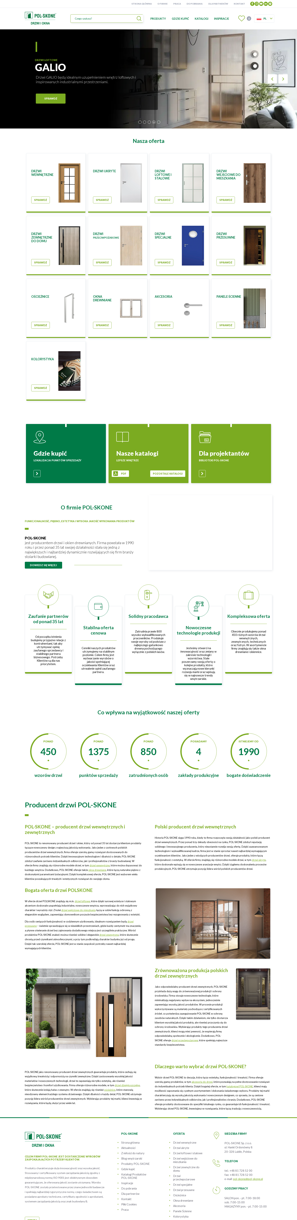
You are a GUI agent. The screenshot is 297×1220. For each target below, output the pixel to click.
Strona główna (141, 3)
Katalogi (201, 18)
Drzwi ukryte (181, 1147)
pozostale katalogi (168, 473)
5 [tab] (158, 122)
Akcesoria (179, 1205)
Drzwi (184, 1177)
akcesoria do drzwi (202, 1081)
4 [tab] (154, 122)
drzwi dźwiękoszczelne (127, 1085)
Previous (272, 79)
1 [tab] (139, 122)
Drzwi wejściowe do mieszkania (185, 1160)
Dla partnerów (218, 3)
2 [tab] (144, 122)
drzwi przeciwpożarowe (185, 1040)
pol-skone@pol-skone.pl (248, 1179)
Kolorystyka (180, 1216)
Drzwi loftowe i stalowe (187, 1153)
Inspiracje (221, 18)
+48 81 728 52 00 (241, 1170)
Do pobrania (194, 3)
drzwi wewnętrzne (100, 865)
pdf (123, 473)
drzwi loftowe (82, 901)
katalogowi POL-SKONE (240, 1086)
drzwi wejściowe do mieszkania (78, 910)
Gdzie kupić (180, 18)
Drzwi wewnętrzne (184, 1142)
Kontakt (239, 3)
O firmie (162, 3)
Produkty (158, 18)
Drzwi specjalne (182, 1184)
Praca (177, 3)
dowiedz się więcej (43, 565)
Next (283, 79)
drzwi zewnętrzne (109, 934)
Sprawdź (40, 199)
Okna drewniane (183, 1200)
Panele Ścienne (182, 1211)
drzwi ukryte (259, 859)
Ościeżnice (179, 1195)
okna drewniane (97, 869)
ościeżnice (109, 1089)
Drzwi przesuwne (184, 1190)
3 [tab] (149, 122)
